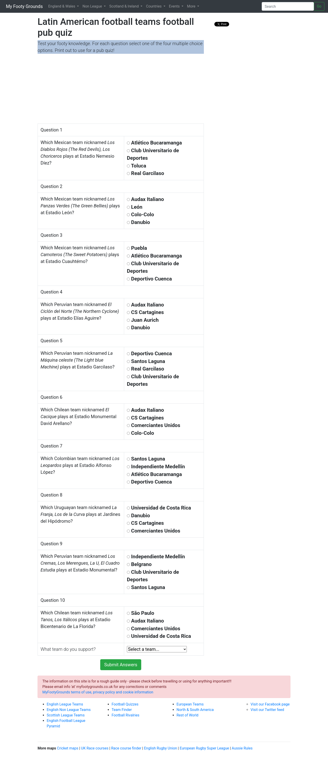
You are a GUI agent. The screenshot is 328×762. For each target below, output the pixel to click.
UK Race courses (95, 748)
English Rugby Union (160, 748)
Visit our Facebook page (270, 704)
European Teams (190, 704)
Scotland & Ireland (124, 6)
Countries (154, 6)
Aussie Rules (242, 748)
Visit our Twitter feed (267, 710)
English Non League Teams (69, 710)
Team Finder (122, 710)
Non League (92, 6)
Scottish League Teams (66, 715)
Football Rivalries (125, 715)
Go (319, 6)
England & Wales (62, 6)
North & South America (195, 710)
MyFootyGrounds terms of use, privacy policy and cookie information (97, 692)
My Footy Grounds (23, 6)
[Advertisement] (121, 89)
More (191, 6)
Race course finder (126, 748)
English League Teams (65, 704)
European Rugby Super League (204, 748)
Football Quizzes (125, 704)
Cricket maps (67, 748)
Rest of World (187, 715)
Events (175, 6)
